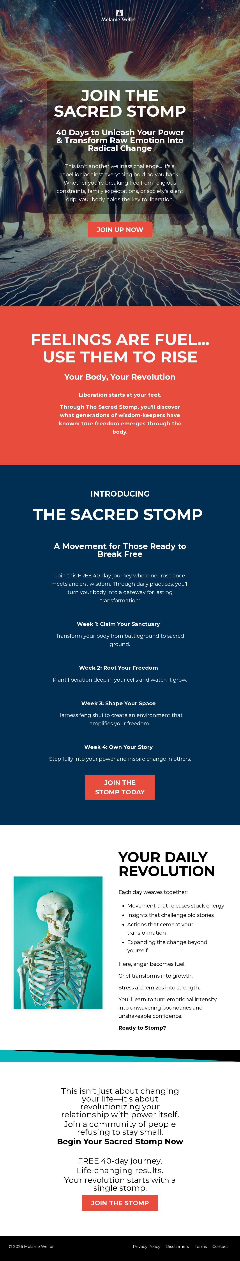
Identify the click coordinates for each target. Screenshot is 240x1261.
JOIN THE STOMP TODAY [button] (120, 789)
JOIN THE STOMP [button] (120, 1207)
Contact (220, 1250)
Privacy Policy (146, 1250)
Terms (200, 1250)
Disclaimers (177, 1250)
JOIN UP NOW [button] (120, 230)
